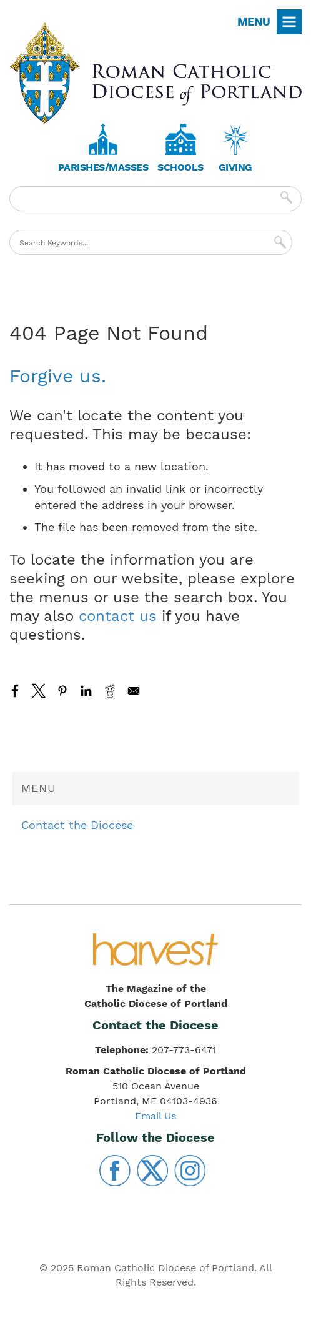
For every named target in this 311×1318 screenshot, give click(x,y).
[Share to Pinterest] (62, 690)
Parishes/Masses (103, 167)
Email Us (155, 1116)
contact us (118, 616)
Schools (180, 167)
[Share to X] (38, 690)
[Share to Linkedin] (86, 690)
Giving (235, 167)
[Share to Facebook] (15, 690)
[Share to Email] (133, 690)
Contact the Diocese (77, 824)
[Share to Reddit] (110, 690)
